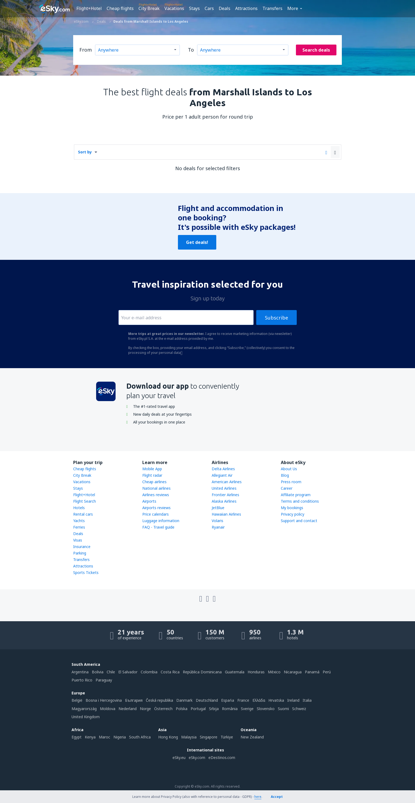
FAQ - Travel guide (158, 527)
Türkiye (227, 737)
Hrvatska (276, 700)
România (230, 708)
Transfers (272, 8)
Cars (209, 8)
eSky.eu (179, 757)
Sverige (247, 708)
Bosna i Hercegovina (104, 700)
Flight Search (84, 501)
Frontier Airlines (225, 494)
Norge (145, 708)
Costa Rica (170, 671)
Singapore (208, 737)
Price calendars (155, 514)
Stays (194, 8)
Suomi (283, 708)
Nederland (128, 708)
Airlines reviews (155, 494)
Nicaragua (293, 671)
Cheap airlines (154, 481)
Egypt (77, 737)
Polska (181, 708)
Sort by (85, 151)
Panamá (312, 671)
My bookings (292, 507)
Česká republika (159, 700)
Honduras (256, 671)
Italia (307, 700)
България (134, 700)
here (257, 796)
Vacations (174, 8)
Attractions (246, 8)
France (243, 700)
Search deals (316, 50)
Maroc (104, 737)
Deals (224, 8)
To (191, 49)
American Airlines (227, 481)
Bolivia (97, 671)
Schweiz (299, 708)
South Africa (140, 737)
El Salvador (127, 671)
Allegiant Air (222, 475)
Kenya (90, 737)
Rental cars (83, 514)
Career (286, 488)
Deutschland (207, 700)
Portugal (198, 708)
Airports (149, 501)
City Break (149, 8)
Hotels (79, 507)
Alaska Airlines (224, 501)
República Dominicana (202, 671)
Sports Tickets (86, 572)
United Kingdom (86, 716)
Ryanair (218, 527)
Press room (291, 481)
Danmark (184, 700)
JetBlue (218, 507)
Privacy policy (292, 514)
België (77, 700)
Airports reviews (156, 507)
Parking (79, 553)
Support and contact (299, 520)
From (85, 49)
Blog (285, 475)
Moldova (107, 708)
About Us (289, 468)
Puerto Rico (82, 680)
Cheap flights (120, 8)
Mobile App (152, 468)
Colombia (149, 671)
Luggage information (160, 520)
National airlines (156, 488)
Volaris (217, 520)
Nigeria (119, 737)
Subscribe (276, 317)
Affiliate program (296, 494)
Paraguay (104, 680)
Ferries (79, 527)
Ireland (293, 700)
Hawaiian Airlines (226, 514)
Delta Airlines (223, 468)
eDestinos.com (221, 757)
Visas (77, 540)
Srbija (214, 708)
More (292, 8)
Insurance (81, 546)
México (274, 671)
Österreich (163, 708)
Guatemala (234, 671)
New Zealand (252, 737)
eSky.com (197, 757)
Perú (327, 671)
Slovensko (266, 708)
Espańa (227, 700)
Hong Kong (168, 737)
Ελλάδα (258, 700)
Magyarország (84, 708)
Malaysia (189, 737)
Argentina (80, 671)
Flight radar (152, 475)
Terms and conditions (300, 501)
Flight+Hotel (89, 8)
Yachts (79, 520)
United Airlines (224, 488)
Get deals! (197, 242)
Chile (111, 671)
